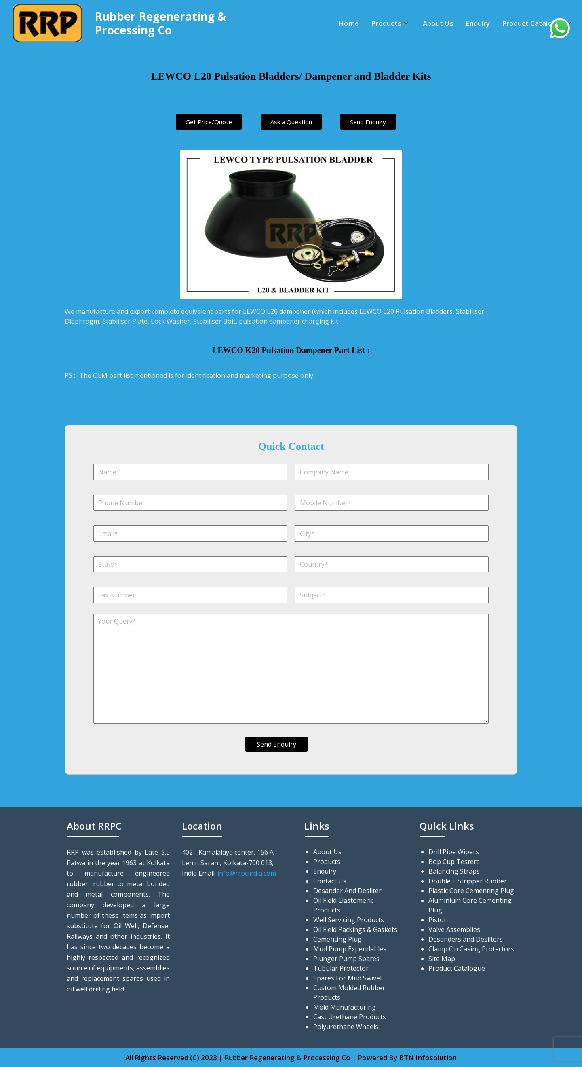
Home (348, 23)
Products (389, 23)
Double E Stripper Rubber (467, 880)
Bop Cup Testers (454, 861)
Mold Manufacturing (344, 1007)
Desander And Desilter (347, 890)
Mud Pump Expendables (349, 948)
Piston (438, 919)
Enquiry (478, 23)
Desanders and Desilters (465, 939)
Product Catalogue (536, 23)
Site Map (441, 958)
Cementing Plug (337, 939)
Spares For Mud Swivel (347, 978)
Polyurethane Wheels (345, 1026)
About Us (438, 23)
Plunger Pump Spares (346, 958)
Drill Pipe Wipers (453, 851)
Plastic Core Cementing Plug (471, 890)
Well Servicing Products (348, 919)
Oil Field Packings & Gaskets (355, 929)
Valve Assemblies (454, 929)
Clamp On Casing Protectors (471, 948)
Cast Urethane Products (349, 1016)
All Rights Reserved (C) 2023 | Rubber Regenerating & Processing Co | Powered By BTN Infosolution (291, 1057)
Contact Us (329, 880)
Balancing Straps (454, 871)
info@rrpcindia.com (246, 873)
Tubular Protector (341, 968)
